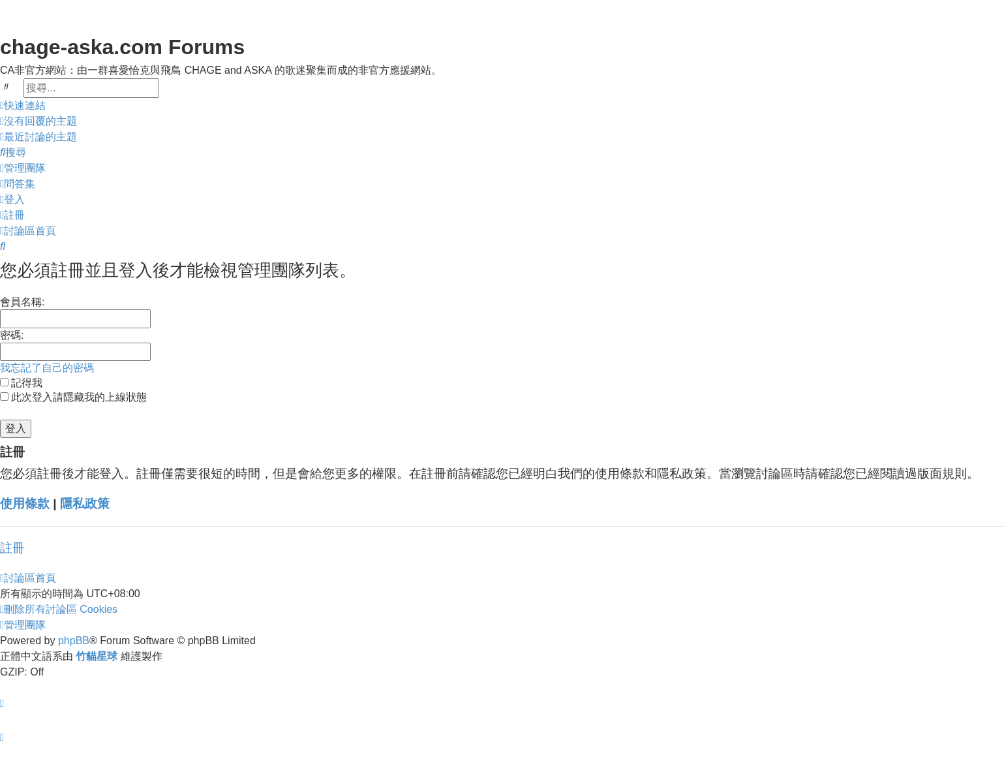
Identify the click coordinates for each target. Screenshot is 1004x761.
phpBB (73, 640)
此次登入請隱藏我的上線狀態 (73, 397)
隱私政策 (85, 503)
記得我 (21, 382)
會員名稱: (22, 301)
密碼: (11, 335)
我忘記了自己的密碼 (47, 367)
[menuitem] (38, 121)
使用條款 (25, 503)
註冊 (12, 548)
